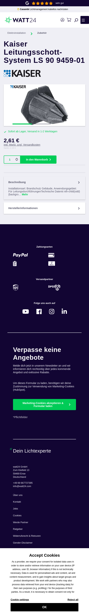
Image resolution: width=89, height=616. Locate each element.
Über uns (17, 495)
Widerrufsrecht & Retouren (27, 536)
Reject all (72, 601)
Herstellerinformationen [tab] (44, 208)
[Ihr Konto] (62, 20)
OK (44, 608)
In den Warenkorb (37, 159)
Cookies (17, 515)
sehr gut (60, 3)
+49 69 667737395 (23, 483)
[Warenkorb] (69, 20)
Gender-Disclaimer (23, 543)
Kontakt (17, 502)
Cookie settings (20, 601)
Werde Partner (20, 522)
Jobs (15, 508)
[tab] (44, 188)
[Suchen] (76, 20)
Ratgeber (18, 529)
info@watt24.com (22, 486)
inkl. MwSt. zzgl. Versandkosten (22, 144)
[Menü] (84, 20)
